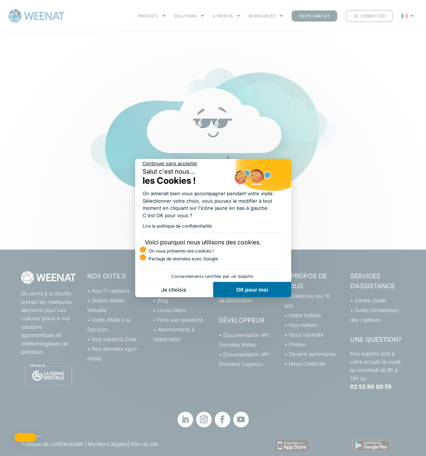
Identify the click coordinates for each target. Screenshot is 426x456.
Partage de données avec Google (183, 258)
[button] (25, 437)
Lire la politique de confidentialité (177, 226)
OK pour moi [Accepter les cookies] (252, 289)
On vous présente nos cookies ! (181, 251)
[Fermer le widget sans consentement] (170, 163)
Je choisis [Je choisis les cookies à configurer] (173, 289)
